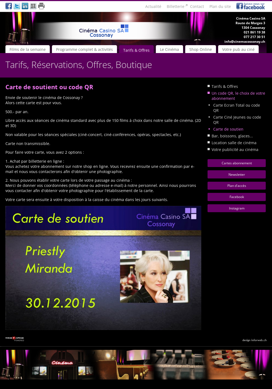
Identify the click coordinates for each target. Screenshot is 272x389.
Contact (197, 6)
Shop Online (200, 49)
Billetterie (175, 6)
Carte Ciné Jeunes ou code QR (237, 120)
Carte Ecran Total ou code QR (236, 108)
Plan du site (220, 6)
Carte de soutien (228, 129)
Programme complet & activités (84, 49)
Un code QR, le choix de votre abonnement (238, 96)
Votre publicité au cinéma (235, 149)
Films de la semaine (28, 49)
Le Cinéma (169, 49)
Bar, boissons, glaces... (232, 135)
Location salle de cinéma (234, 142)
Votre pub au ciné (238, 49)
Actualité (153, 6)
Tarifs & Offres (136, 50)
